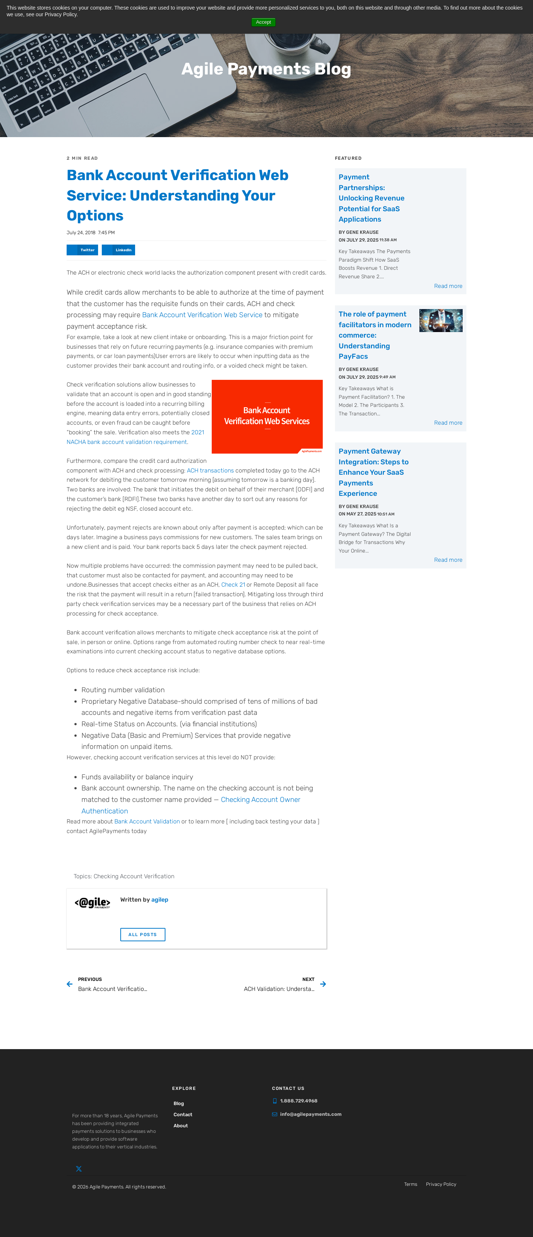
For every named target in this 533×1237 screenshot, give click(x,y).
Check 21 (233, 584)
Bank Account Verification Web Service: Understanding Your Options (194, 195)
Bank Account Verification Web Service (202, 314)
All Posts (142, 934)
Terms (410, 1184)
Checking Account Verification (134, 875)
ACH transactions (210, 469)
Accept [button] (264, 22)
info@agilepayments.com (311, 1114)
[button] (82, 249)
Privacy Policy (441, 1184)
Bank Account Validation (147, 821)
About (183, 1125)
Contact (185, 1114)
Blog (181, 1103)
